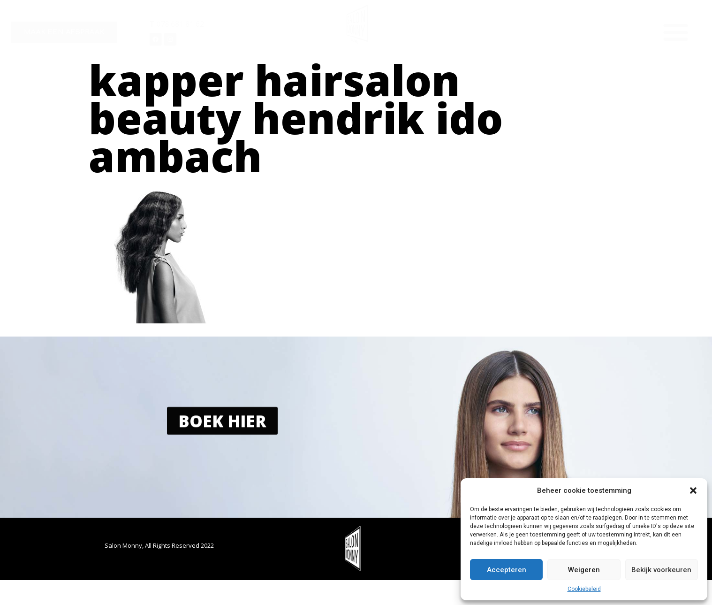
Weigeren (584, 570)
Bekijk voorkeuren (661, 570)
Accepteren (506, 570)
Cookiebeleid (584, 589)
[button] (693, 490)
